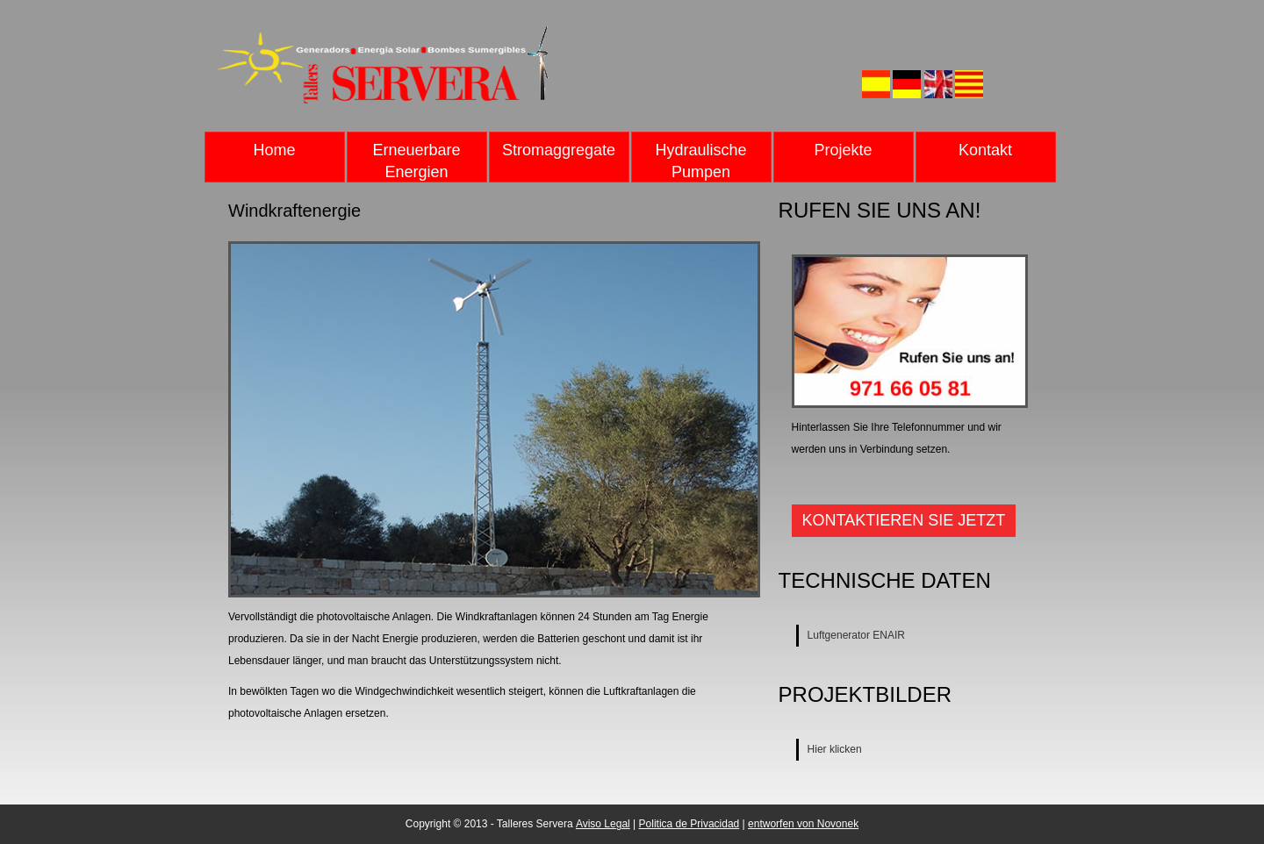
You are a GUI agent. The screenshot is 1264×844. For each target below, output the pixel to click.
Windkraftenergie (294, 210)
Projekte (843, 150)
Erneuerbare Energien (416, 161)
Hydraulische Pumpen (700, 161)
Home (274, 150)
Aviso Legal (603, 824)
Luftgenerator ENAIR (856, 635)
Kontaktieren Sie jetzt (904, 520)
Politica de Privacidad (689, 824)
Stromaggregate (558, 150)
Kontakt (985, 150)
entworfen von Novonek (803, 824)
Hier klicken (835, 749)
